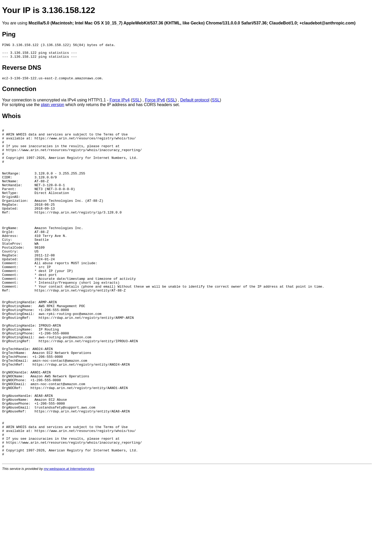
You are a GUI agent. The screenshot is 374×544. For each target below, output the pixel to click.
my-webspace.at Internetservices (69, 540)
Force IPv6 (155, 104)
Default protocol (194, 104)
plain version (52, 108)
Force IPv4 (120, 104)
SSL (136, 104)
